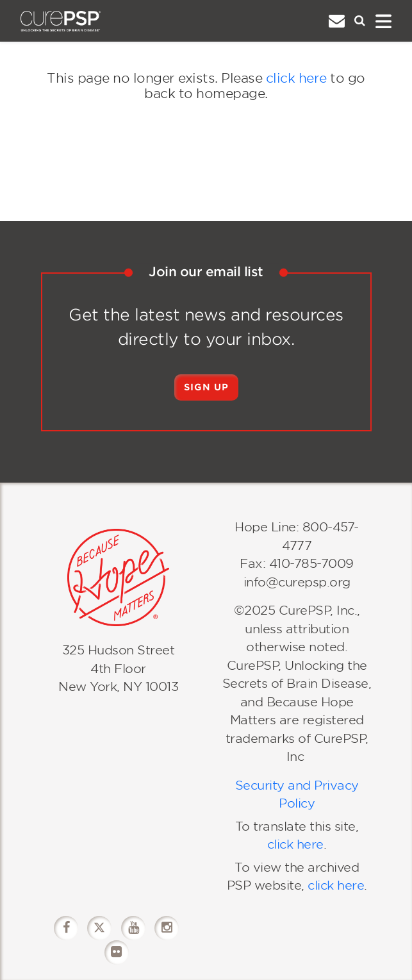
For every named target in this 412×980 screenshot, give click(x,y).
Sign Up (206, 387)
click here (296, 78)
